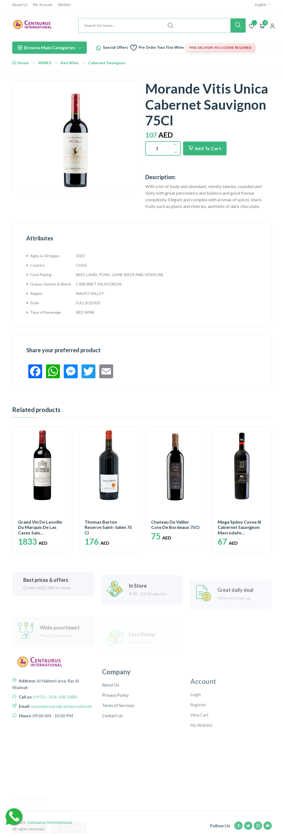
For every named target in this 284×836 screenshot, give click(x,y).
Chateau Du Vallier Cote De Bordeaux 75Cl (175, 524)
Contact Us (112, 746)
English (262, 5)
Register (198, 738)
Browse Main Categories (49, 47)
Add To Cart (205, 148)
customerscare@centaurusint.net (61, 727)
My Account (42, 5)
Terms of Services (118, 735)
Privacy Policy (115, 725)
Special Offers (115, 47)
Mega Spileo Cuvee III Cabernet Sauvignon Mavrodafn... (239, 527)
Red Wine (69, 62)
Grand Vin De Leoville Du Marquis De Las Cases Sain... (40, 527)
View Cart (199, 749)
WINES (44, 62)
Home (20, 62)
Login (195, 728)
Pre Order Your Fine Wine (161, 47)
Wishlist (64, 5)
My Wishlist (201, 759)
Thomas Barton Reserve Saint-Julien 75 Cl (108, 527)
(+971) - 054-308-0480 (54, 717)
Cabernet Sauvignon (106, 62)
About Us (19, 5)
